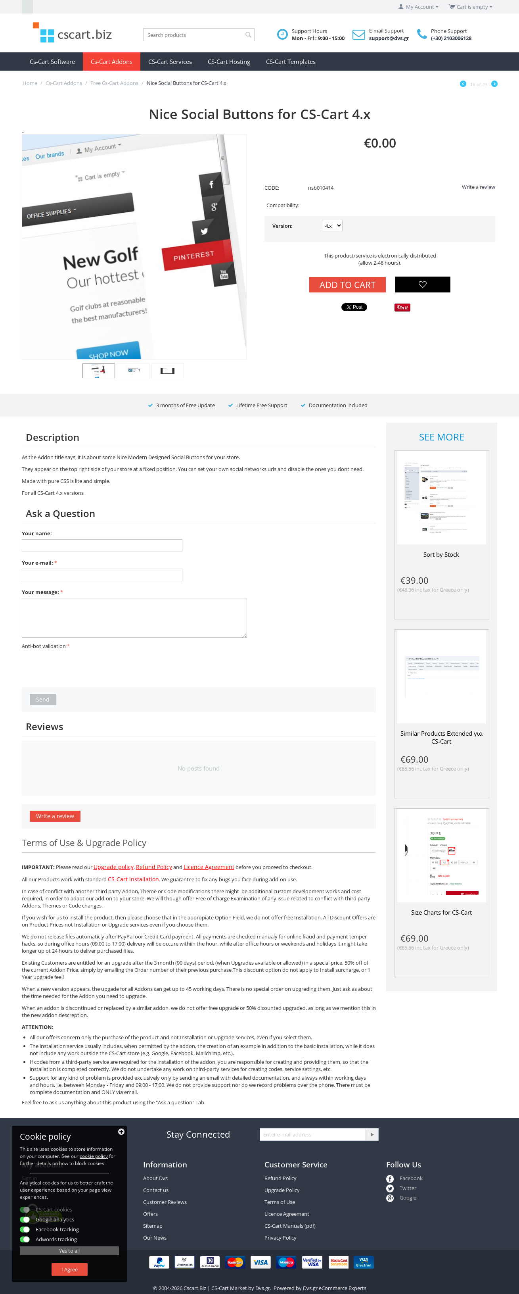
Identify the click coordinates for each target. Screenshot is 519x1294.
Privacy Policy (280, 1237)
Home (30, 83)
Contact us (156, 1190)
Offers (150, 1213)
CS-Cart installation (133, 879)
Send (43, 699)
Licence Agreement (209, 867)
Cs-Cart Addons (111, 61)
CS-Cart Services (170, 61)
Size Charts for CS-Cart (441, 912)
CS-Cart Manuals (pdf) (290, 1225)
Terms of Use (279, 1202)
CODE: (271, 187)
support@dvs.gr (389, 38)
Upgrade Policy (282, 1190)
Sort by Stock (441, 554)
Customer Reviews (165, 1202)
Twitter (401, 1188)
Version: (282, 225)
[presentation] (82, 667)
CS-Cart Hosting (229, 61)
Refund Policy (154, 867)
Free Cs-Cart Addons (114, 83)
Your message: (40, 592)
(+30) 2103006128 (451, 38)
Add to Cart (347, 284)
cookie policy (94, 1156)
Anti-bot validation (44, 646)
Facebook (404, 1178)
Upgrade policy (114, 867)
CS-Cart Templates (291, 61)
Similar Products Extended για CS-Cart (441, 737)
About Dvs (155, 1178)
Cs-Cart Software (52, 61)
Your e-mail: (37, 562)
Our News (155, 1237)
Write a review (478, 186)
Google (401, 1197)
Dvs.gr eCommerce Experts (334, 1288)
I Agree (69, 1269)
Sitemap (153, 1225)
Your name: (37, 533)
